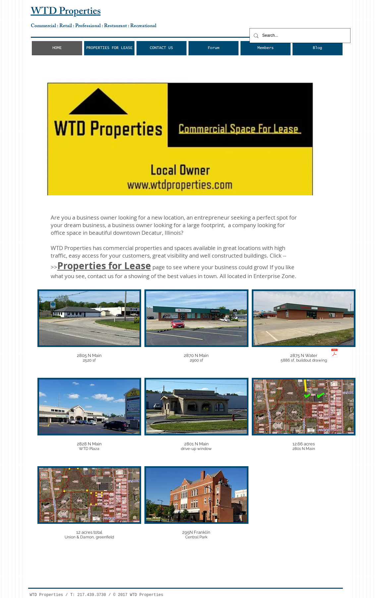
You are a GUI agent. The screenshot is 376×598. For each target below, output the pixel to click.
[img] (89, 331)
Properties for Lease (104, 265)
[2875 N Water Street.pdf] (334, 354)
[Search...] (299, 35)
